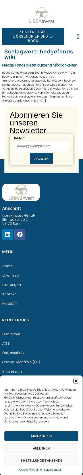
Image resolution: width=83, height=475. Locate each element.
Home (7, 266)
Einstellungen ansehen (41, 461)
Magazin (9, 303)
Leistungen (11, 284)
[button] (76, 381)
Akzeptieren (41, 436)
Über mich (11, 275)
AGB (6, 343)
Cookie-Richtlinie (30, 469)
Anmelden (42, 158)
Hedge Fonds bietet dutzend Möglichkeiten (39, 65)
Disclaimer (11, 334)
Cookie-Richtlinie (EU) (21, 362)
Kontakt (9, 294)
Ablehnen (41, 448)
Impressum (12, 371)
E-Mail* (19, 138)
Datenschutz (52, 469)
